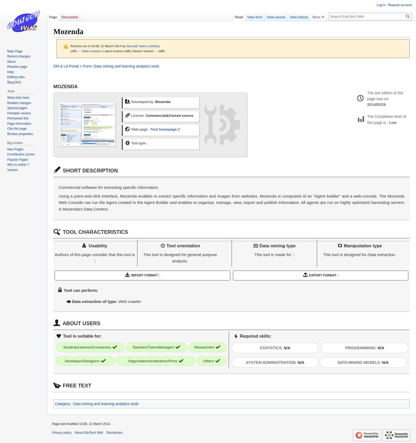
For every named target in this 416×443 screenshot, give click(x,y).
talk (142, 46)
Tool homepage (163, 129)
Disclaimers (114, 433)
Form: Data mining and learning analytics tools (121, 66)
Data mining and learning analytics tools (105, 404)
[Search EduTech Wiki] (370, 16)
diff (74, 51)
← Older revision (89, 51)
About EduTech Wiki (89, 433)
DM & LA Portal (66, 66)
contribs (153, 46)
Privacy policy (61, 433)
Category (62, 404)
